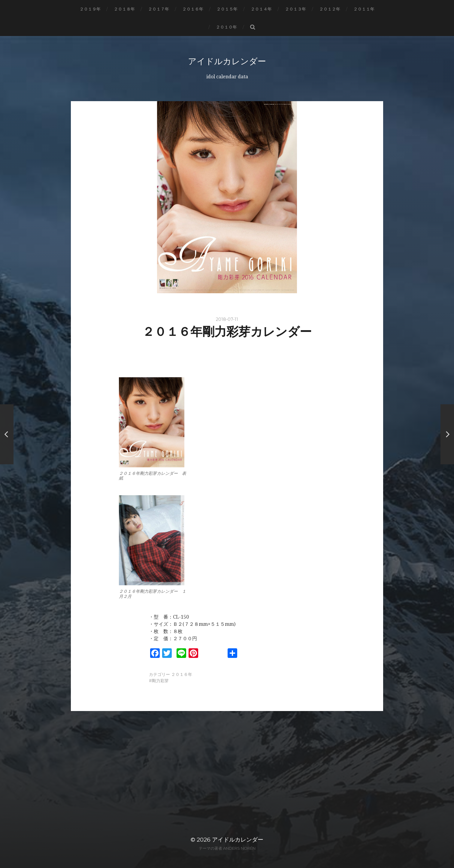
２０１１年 (363, 9)
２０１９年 (90, 9)
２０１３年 (295, 9)
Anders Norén (239, 847)
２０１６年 (192, 9)
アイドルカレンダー (227, 61)
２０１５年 (227, 9)
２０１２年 (329, 9)
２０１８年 (124, 9)
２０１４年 (261, 9)
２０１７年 (158, 9)
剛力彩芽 (160, 680)
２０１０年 (226, 27)
